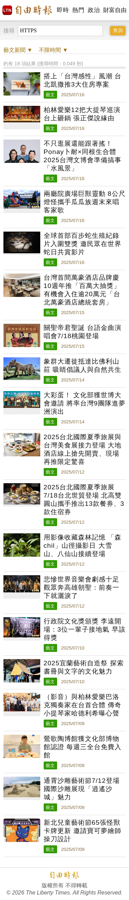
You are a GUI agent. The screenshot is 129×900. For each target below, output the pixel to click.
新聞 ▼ (17, 50)
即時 (63, 10)
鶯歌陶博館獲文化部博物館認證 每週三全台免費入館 (82, 747)
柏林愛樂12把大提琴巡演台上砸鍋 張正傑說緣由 (82, 114)
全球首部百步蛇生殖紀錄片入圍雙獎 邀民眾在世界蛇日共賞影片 (82, 244)
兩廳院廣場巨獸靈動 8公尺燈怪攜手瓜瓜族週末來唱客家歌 (85, 202)
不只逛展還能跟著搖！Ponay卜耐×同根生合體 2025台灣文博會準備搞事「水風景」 (83, 156)
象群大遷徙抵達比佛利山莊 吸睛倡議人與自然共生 (82, 365)
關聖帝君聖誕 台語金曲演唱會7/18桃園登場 (82, 332)
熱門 (78, 10)
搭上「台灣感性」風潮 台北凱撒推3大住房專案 (82, 80)
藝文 (50, 94)
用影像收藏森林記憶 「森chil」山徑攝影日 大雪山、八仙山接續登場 (82, 545)
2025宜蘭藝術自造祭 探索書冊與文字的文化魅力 (84, 667)
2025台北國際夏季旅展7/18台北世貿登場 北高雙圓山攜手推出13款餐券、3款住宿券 (84, 499)
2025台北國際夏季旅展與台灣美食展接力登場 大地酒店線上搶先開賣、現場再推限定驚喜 (83, 449)
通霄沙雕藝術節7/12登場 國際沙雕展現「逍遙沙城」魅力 (82, 789)
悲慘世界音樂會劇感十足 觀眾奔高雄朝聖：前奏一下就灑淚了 (81, 587)
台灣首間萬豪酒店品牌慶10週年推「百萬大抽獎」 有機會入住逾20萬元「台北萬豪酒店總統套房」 (82, 290)
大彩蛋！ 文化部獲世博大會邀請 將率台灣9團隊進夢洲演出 (85, 403)
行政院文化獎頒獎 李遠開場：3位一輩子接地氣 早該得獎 (85, 629)
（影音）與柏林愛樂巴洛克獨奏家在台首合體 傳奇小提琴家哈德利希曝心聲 (82, 705)
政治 (94, 10)
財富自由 (114, 10)
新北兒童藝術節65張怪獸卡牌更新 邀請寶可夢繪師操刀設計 (82, 831)
